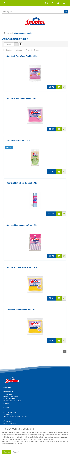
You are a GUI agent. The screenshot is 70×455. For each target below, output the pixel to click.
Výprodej (19, 50)
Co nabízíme (7, 394)
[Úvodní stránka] (4, 33)
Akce (28, 50)
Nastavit (16, 452)
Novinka (36, 50)
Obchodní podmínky (10, 396)
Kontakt (6, 403)
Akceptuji (6, 452)
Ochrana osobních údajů (12, 401)
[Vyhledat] (66, 12)
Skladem (9, 50)
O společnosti (8, 392)
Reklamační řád (9, 398)
